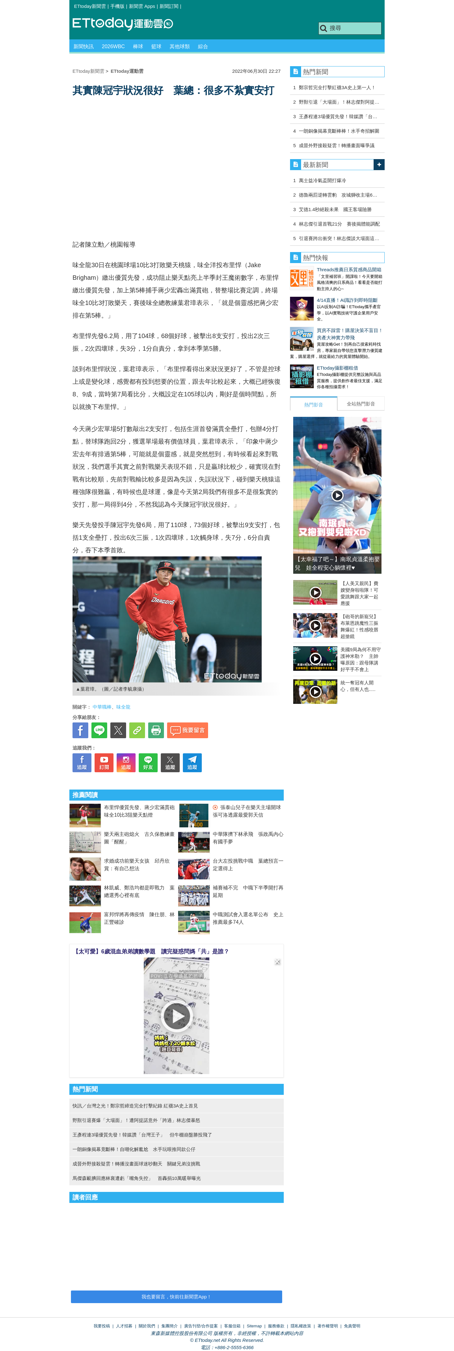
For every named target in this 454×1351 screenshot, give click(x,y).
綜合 (203, 46)
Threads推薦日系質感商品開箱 (349, 269)
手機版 (117, 6)
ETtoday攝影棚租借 (337, 368)
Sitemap (254, 1326)
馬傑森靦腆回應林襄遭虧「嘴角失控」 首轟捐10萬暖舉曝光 (137, 1178)
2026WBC (113, 46)
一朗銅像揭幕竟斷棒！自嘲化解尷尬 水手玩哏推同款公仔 (134, 1149)
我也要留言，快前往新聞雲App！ (177, 1296)
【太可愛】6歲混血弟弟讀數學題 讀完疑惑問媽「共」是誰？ (151, 951)
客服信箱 (232, 1326)
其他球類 (180, 46)
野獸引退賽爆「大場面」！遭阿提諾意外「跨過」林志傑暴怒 (136, 1120)
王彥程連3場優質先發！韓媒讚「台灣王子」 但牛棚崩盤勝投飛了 (142, 1134)
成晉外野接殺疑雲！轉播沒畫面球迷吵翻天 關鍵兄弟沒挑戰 (136, 1163)
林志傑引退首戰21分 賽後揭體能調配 (339, 224)
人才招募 (124, 1326)
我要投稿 (102, 1326)
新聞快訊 (83, 46)
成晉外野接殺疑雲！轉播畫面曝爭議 (337, 145)
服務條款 (276, 1326)
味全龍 (123, 707)
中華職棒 (102, 707)
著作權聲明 (327, 1326)
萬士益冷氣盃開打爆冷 (322, 180)
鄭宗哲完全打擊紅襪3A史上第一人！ (337, 87)
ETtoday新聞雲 (90, 6)
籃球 (156, 46)
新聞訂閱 (169, 6)
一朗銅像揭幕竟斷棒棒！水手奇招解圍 (339, 131)
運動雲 (128, 24)
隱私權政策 (301, 1326)
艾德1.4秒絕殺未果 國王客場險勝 (335, 209)
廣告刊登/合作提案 (201, 1326)
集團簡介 (169, 1326)
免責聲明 (352, 1326)
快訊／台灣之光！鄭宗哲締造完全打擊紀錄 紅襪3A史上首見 (135, 1105)
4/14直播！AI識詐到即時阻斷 (347, 300)
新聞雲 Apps (142, 6)
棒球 (138, 46)
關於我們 (147, 1326)
